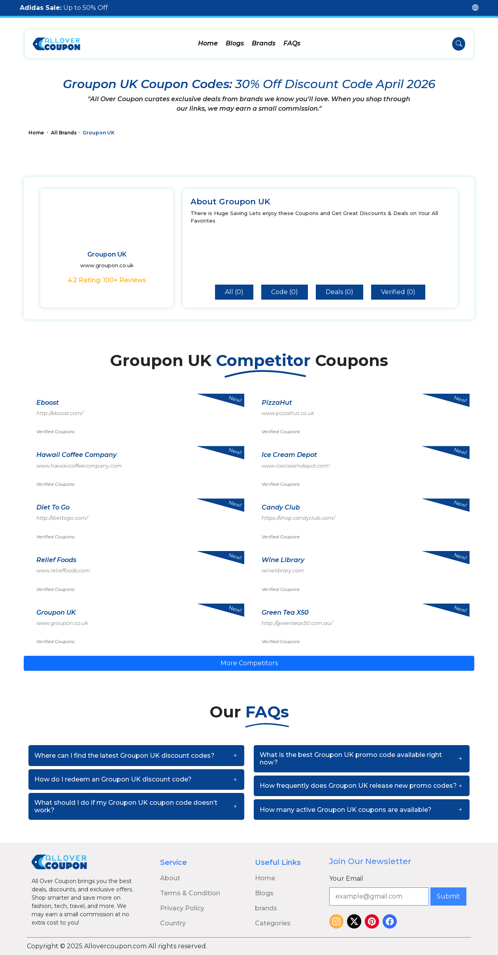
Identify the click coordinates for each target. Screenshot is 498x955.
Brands (263, 43)
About (170, 878)
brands (266, 908)
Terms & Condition (190, 893)
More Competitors (249, 663)
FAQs (291, 43)
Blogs (235, 43)
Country (173, 923)
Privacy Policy (182, 908)
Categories (272, 923)
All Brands (64, 133)
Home (208, 43)
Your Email (346, 878)
